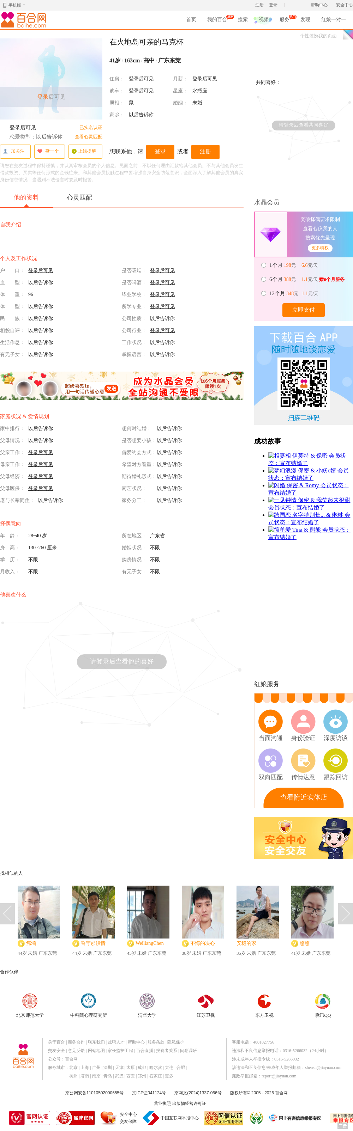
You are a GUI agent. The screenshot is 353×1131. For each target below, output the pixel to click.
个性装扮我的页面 (318, 35)
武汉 (119, 1076)
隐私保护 (175, 1042)
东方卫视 (264, 1006)
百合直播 (144, 1050)
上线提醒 (83, 151)
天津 (119, 1067)
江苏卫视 (206, 1006)
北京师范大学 (30, 1006)
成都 (142, 1067)
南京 (96, 1076)
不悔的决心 (202, 943)
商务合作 (76, 1042)
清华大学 (147, 1006)
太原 (130, 1067)
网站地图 (96, 1050)
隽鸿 (31, 943)
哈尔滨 (155, 1067)
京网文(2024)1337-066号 (197, 1092)
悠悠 (305, 943)
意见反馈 (76, 1050)
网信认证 (223, 1118)
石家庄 (155, 1076)
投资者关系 (166, 1050)
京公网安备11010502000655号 (94, 1092)
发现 (305, 19)
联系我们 (96, 1042)
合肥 (180, 1067)
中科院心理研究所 (88, 1006)
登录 (273, 4)
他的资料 (26, 200)
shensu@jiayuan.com (323, 1067)
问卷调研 (188, 1050)
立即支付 (303, 310)
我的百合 (217, 20)
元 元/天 (294, 265)
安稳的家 (246, 943)
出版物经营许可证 (189, 1103)
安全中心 (344, 4)
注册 (259, 4)
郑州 (142, 1076)
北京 (73, 1067)
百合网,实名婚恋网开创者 (24, 20)
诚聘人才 (116, 1042)
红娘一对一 (333, 19)
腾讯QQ (323, 1006)
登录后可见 (23, 127)
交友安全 (56, 1050)
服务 (284, 20)
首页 (191, 19)
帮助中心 (319, 4)
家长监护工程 (120, 1050)
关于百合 (56, 1042)
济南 (84, 1076)
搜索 (243, 19)
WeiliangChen (150, 943)
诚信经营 (256, 1118)
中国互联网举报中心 (180, 1117)
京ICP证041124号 (149, 1092)
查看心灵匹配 (88, 136)
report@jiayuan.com (279, 1076)
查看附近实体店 (303, 797)
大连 (169, 1067)
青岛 (107, 1076)
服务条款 (156, 1042)
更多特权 (320, 247)
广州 (96, 1067)
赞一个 (48, 151)
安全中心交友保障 (128, 1118)
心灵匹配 (79, 197)
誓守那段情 (93, 943)
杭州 (73, 1076)
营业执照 (162, 1103)
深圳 (107, 1067)
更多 (169, 1076)
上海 (84, 1067)
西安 (130, 1076)
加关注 (14, 151)
